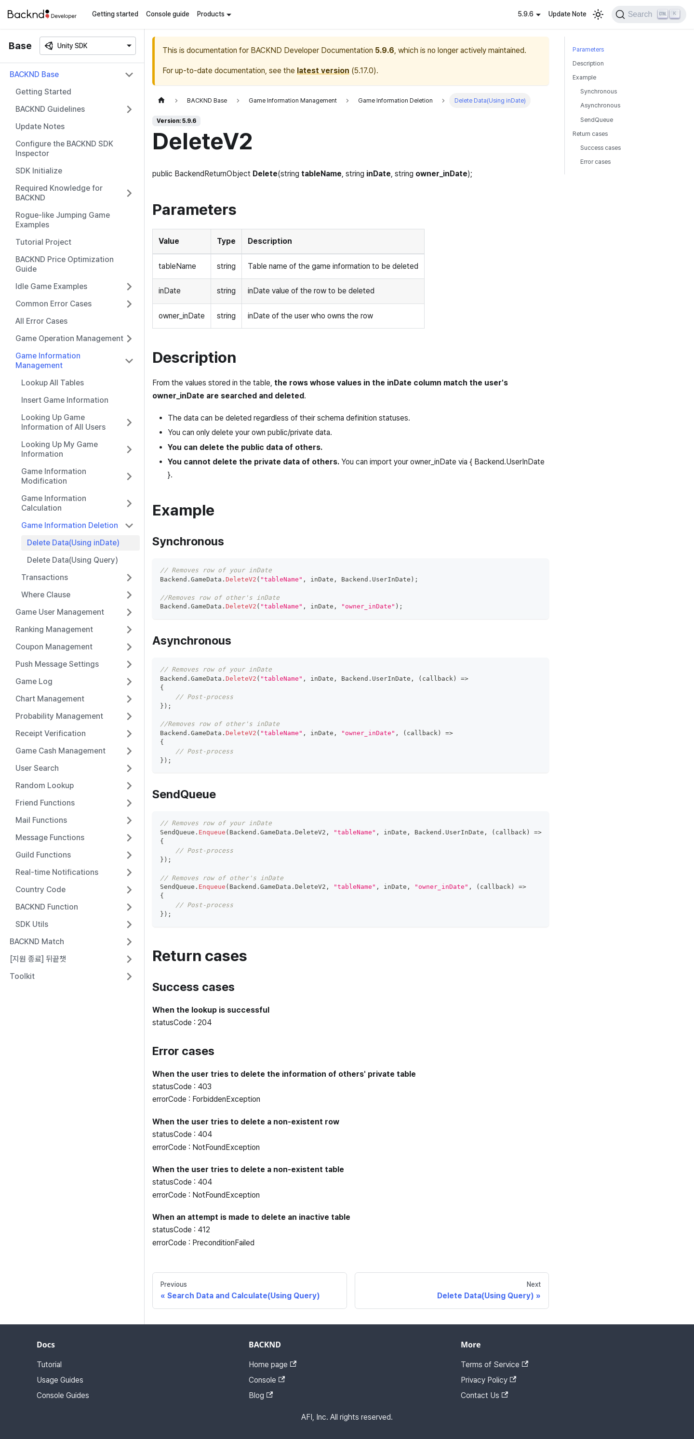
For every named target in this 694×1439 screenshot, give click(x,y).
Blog (261, 1395)
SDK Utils (31, 924)
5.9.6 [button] (526, 14)
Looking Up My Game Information (59, 449)
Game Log (34, 681)
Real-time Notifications (56, 872)
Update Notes (40, 126)
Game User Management (59, 612)
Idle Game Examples (51, 286)
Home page (272, 1364)
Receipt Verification (50, 733)
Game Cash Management (60, 750)
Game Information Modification (53, 476)
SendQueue (596, 119)
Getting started (115, 14)
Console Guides (63, 1395)
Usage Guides (60, 1380)
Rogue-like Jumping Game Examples (62, 220)
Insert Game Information (64, 400)
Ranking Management (54, 629)
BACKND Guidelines (50, 109)
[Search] (649, 14)
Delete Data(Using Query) (72, 560)
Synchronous (598, 91)
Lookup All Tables (52, 382)
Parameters (588, 49)
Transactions (44, 577)
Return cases (590, 133)
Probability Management (59, 716)
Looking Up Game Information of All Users (63, 422)
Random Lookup (44, 785)
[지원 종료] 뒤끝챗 (38, 959)
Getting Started (43, 91)
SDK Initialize (38, 170)
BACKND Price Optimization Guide (64, 264)
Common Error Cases (53, 303)
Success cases (600, 147)
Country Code (40, 889)
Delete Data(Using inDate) (73, 542)
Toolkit (22, 976)
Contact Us (484, 1395)
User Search (37, 768)
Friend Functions (45, 802)
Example (584, 77)
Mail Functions (41, 820)
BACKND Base (34, 74)
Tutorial (49, 1364)
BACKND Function (46, 906)
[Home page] (161, 100)
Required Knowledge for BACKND (59, 193)
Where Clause (45, 594)
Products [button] (211, 14)
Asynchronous (600, 105)
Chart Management (49, 698)
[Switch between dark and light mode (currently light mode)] (598, 14)
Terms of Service (494, 1364)
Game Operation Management (69, 338)
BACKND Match (37, 941)
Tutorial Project (43, 242)
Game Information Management (47, 360)
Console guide (167, 14)
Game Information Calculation (53, 503)
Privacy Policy (488, 1380)
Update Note (567, 14)
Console (267, 1380)
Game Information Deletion (69, 525)
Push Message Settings (57, 664)
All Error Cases (41, 321)
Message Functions (49, 837)
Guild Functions (43, 854)
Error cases (595, 161)
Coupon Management (54, 646)
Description (588, 63)
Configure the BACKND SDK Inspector (64, 148)
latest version (323, 70)
